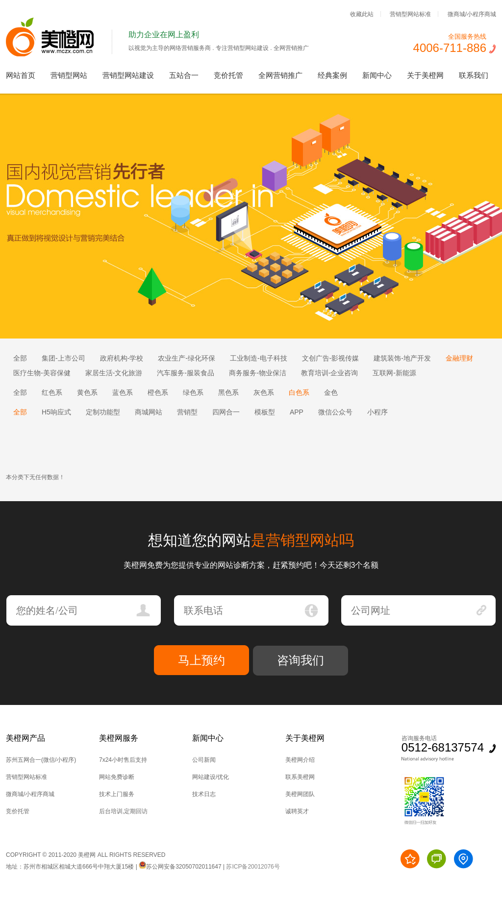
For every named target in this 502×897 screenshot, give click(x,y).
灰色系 (263, 392)
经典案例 (332, 75)
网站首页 (20, 75)
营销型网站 (68, 75)
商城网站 (148, 412)
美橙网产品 (25, 738)
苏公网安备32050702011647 (180, 866)
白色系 (299, 392)
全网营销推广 (280, 75)
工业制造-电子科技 (258, 358)
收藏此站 (362, 14)
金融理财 (459, 358)
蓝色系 (122, 392)
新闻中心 (377, 75)
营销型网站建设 (128, 75)
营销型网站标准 (410, 14)
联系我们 (473, 75)
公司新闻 (204, 759)
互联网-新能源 (394, 373)
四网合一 (226, 412)
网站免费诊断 (116, 777)
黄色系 (87, 392)
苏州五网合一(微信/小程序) (41, 759)
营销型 (187, 412)
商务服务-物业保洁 (257, 373)
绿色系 (193, 392)
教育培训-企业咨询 (329, 373)
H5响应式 (56, 412)
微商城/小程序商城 (472, 14)
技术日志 (204, 794)
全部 (20, 358)
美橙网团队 (300, 794)
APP (296, 412)
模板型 (264, 412)
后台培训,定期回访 (123, 811)
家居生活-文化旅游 (114, 373)
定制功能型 (103, 412)
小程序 (377, 412)
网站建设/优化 (210, 777)
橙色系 (158, 392)
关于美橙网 (425, 75)
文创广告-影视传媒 (330, 358)
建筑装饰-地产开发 (402, 358)
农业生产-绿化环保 (186, 358)
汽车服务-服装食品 (185, 373)
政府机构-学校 (122, 358)
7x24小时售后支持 (123, 759)
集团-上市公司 (63, 358)
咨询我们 (300, 660)
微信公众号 (335, 412)
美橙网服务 (118, 738)
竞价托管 (228, 75)
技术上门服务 (116, 794)
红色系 (52, 392)
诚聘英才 (297, 811)
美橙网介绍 (300, 759)
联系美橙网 (300, 777)
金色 (331, 392)
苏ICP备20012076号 (252, 866)
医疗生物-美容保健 (42, 373)
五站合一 (184, 75)
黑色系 (228, 392)
